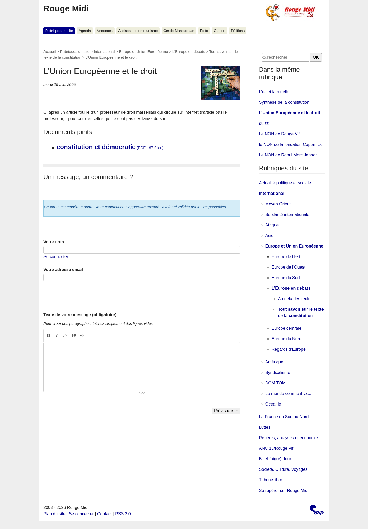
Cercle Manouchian (178, 31)
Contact (104, 514)
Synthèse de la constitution (284, 102)
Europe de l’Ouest (288, 267)
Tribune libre (270, 480)
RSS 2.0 (123, 514)
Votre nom (53, 242)
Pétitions (238, 31)
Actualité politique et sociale (285, 183)
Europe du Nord (286, 339)
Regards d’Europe (289, 349)
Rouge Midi (66, 8)
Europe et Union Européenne (143, 52)
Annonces (104, 31)
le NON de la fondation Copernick (290, 144)
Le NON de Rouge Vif (279, 134)
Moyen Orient (278, 204)
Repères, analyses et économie (288, 438)
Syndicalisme (277, 372)
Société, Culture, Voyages (283, 469)
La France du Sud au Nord (284, 416)
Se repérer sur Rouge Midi (284, 490)
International (104, 52)
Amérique (274, 362)
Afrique (272, 225)
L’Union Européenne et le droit (289, 113)
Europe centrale (286, 328)
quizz (264, 123)
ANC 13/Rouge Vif (276, 448)
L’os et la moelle (274, 92)
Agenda (85, 31)
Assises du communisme (138, 31)
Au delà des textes (295, 298)
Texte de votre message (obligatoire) (79, 315)
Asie (269, 235)
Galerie (219, 31)
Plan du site (54, 514)
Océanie (273, 404)
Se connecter (55, 256)
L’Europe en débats (188, 52)
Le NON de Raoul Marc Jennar (288, 155)
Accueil (49, 52)
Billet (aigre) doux (275, 459)
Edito (204, 31)
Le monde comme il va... (288, 393)
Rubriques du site (59, 31)
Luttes (265, 427)
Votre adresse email (63, 269)
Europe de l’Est (286, 256)
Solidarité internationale (287, 214)
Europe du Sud (286, 277)
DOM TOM (275, 383)
